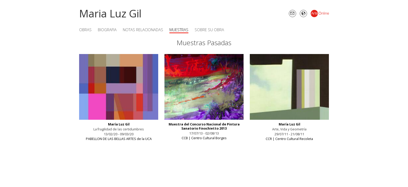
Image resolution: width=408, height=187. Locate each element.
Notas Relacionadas (143, 29)
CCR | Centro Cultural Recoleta (289, 139)
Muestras (178, 29)
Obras (85, 29)
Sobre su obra (209, 29)
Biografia (107, 29)
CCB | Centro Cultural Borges (204, 138)
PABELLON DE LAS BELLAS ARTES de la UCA (119, 139)
